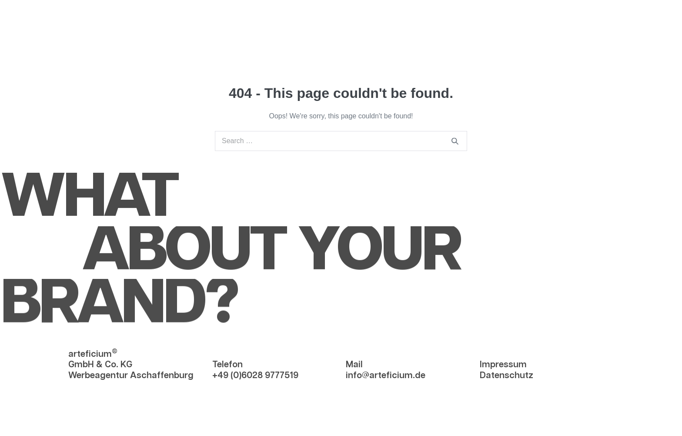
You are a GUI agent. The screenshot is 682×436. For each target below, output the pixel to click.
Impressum (503, 364)
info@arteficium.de (385, 375)
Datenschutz (506, 375)
